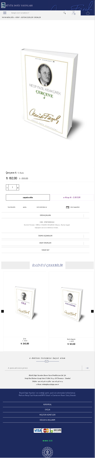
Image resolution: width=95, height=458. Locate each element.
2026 (51, 441)
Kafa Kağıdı (73, 339)
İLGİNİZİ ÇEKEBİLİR (47, 265)
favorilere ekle (11, 207)
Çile (26, 339)
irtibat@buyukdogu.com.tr (50, 384)
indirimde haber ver (42, 207)
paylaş (24, 207)
